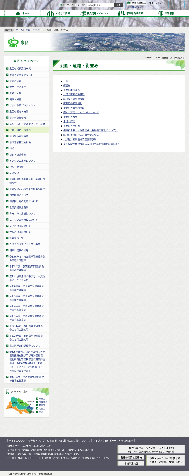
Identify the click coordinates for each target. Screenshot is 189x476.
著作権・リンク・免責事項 (42, 440)
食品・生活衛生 (17, 87)
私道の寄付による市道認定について (82, 134)
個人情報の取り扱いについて (74, 440)
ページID (118, 12)
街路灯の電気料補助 (74, 107)
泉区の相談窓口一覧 (20, 68)
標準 (147, 3)
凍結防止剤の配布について (23, 201)
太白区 (42, 408)
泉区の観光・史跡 (18, 111)
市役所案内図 (131, 463)
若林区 (42, 405)
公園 (65, 80)
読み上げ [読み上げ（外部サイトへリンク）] (121, 3)
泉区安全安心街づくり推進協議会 (27, 189)
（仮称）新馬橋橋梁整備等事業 (79, 139)
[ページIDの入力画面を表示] (114, 13)
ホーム (19, 29)
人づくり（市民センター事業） (25, 244)
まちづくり (15, 93)
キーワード (105, 12)
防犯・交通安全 (17, 154)
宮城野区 (43, 401)
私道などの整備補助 (74, 98)
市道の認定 (69, 121)
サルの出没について (20, 231)
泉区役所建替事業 (18, 136)
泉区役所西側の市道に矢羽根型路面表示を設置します (91, 143)
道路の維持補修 (71, 89)
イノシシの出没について (22, 160)
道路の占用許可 (71, 125)
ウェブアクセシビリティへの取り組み (113, 440)
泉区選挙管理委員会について (24, 345)
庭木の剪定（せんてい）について (81, 112)
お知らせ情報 (16, 166)
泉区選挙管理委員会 (20, 142)
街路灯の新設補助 (72, 103)
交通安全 (14, 172)
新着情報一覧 (16, 238)
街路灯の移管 (70, 116)
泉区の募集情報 (17, 117)
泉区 (41, 411)
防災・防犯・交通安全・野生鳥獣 (27, 123)
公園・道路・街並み (20, 129)
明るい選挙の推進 (18, 250)
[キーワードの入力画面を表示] (100, 13)
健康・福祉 (15, 99)
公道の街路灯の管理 (74, 94)
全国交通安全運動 (18, 207)
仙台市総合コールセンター (143, 447)
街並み (66, 85)
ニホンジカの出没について (23, 219)
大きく (142, 8)
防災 (11, 148)
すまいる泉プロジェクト (22, 105)
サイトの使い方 (17, 440)
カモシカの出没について (22, 213)
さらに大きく (154, 8)
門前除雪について (18, 195)
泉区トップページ (34, 29)
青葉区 (42, 398)
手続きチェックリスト (21, 74)
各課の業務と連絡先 (131, 457)
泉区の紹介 (15, 80)
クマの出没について (20, 225)
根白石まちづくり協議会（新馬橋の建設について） (90, 130)
